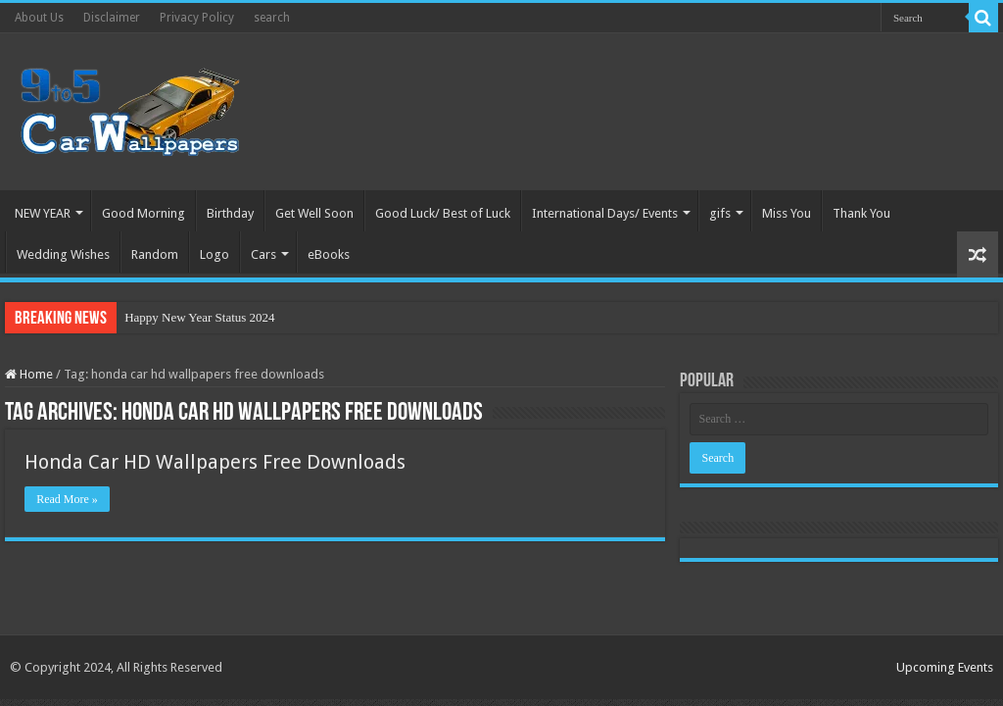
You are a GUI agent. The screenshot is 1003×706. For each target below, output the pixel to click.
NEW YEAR (43, 213)
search (272, 18)
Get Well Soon (314, 213)
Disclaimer (111, 18)
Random (154, 254)
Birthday (230, 213)
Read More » (67, 499)
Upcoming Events (944, 667)
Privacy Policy (197, 18)
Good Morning (143, 213)
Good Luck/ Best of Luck (442, 213)
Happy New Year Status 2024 (199, 317)
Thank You (861, 213)
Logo (214, 254)
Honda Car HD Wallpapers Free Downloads (215, 462)
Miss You (786, 213)
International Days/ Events (605, 213)
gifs (720, 213)
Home (29, 374)
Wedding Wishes (63, 254)
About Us (39, 18)
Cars (263, 254)
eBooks (329, 254)
